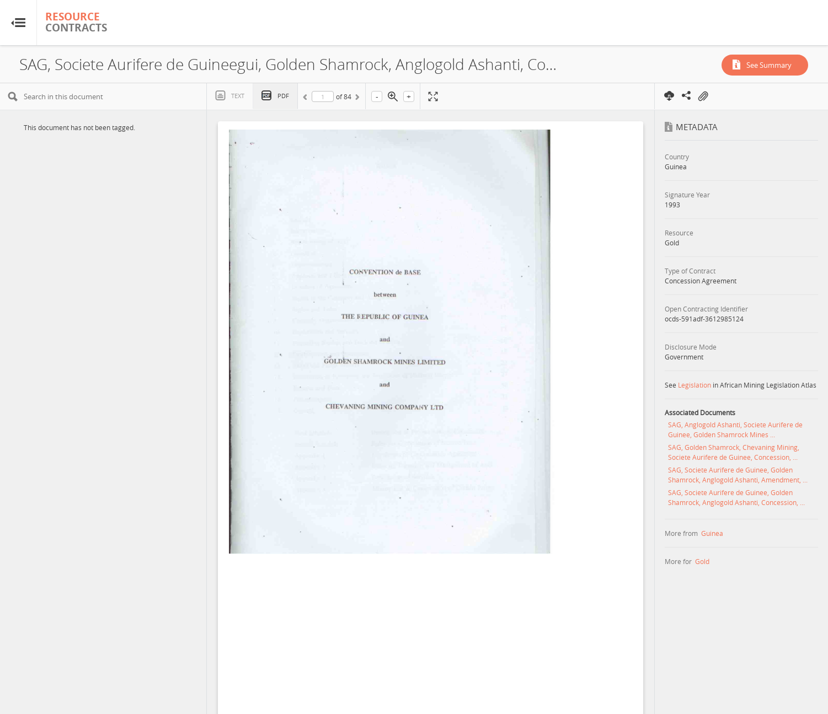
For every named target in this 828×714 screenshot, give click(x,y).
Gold (702, 561)
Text (237, 96)
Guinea (712, 533)
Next (356, 98)
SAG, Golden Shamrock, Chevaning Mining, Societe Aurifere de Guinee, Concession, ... (733, 452)
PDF (283, 96)
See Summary (769, 65)
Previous (307, 98)
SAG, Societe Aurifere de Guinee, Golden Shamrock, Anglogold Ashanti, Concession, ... (736, 497)
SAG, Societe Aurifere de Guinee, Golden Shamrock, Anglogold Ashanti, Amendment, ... (738, 474)
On (702, 96)
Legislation (694, 384)
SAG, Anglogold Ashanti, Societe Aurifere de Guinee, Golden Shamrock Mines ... (735, 429)
